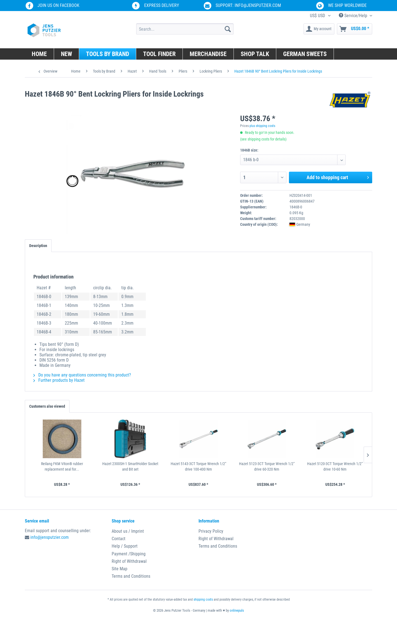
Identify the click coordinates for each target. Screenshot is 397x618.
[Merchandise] (208, 54)
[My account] (319, 29)
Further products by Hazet (59, 380)
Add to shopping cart (338, 176)
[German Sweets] (305, 54)
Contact (118, 538)
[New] (66, 54)
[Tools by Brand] (107, 54)
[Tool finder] (159, 54)
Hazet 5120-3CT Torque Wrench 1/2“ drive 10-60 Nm (335, 466)
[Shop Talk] (255, 54)
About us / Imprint (128, 531)
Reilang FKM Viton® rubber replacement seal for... (62, 466)
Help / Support (125, 546)
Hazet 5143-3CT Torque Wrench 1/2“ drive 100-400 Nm (198, 466)
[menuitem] (185, 29)
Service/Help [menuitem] (353, 15)
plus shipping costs (262, 126)
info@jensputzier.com (49, 537)
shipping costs (203, 599)
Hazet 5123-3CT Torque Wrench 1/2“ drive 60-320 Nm (267, 466)
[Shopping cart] (354, 29)
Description (38, 245)
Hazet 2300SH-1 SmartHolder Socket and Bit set (130, 466)
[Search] (228, 29)
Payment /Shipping (129, 553)
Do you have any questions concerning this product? (82, 375)
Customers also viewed (47, 406)
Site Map (119, 568)
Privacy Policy (210, 531)
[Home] (39, 54)
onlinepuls (237, 610)
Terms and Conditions (131, 576)
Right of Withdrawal (129, 561)
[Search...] (185, 29)
